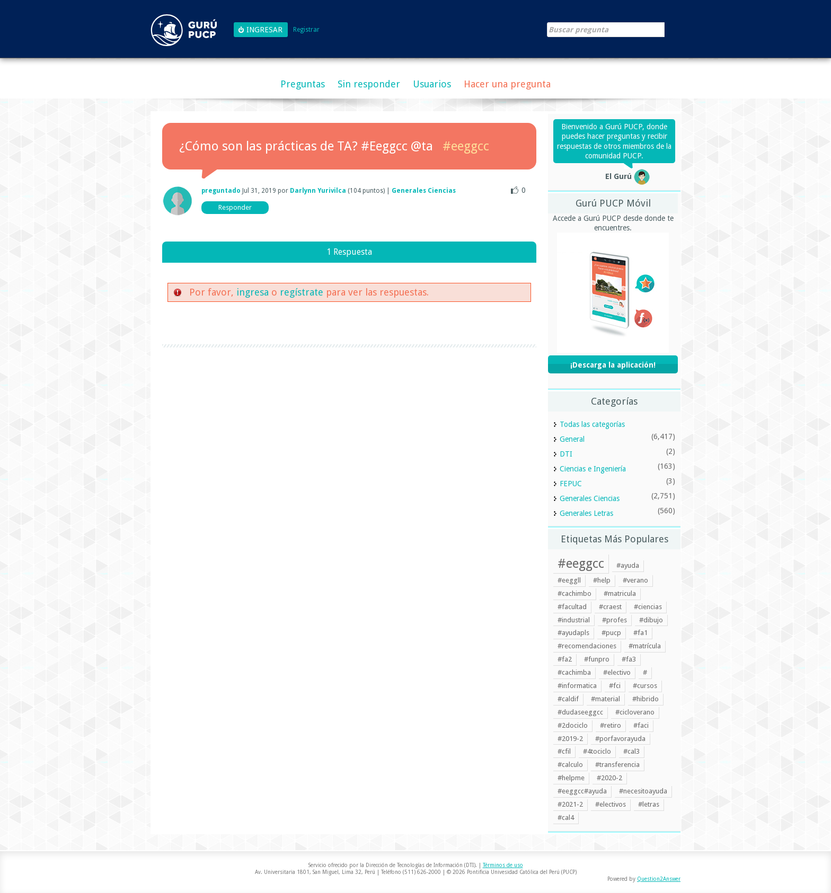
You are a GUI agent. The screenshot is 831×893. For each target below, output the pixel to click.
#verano (635, 580)
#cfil (564, 751)
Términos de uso (503, 865)
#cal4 (566, 817)
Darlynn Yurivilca (318, 190)
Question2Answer (658, 879)
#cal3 (631, 751)
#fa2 (565, 659)
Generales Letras (586, 513)
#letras (648, 804)
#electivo (617, 672)
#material (605, 699)
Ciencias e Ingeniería (593, 469)
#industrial (574, 620)
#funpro (596, 659)
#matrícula (645, 646)
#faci (641, 725)
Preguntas (302, 84)
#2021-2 (570, 804)
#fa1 (640, 633)
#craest (610, 607)
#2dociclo (573, 725)
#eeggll (569, 580)
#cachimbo (574, 593)
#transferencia (617, 765)
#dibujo (651, 620)
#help (602, 580)
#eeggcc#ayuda (582, 791)
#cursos (645, 686)
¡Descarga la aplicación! (613, 365)
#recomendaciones (587, 646)
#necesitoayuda (643, 791)
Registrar (306, 29)
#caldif (568, 699)
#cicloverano (635, 712)
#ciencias (648, 607)
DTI (566, 454)
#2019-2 (570, 739)
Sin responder (369, 84)
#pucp (611, 633)
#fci (615, 686)
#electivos (610, 804)
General (572, 439)
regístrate (301, 292)
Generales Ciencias (424, 190)
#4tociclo (597, 751)
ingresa (252, 292)
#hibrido (645, 699)
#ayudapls (573, 633)
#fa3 (629, 659)
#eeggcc (466, 146)
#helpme (571, 778)
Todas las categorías (592, 424)
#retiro (610, 725)
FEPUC (571, 483)
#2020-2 (609, 778)
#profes (614, 620)
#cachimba (574, 672)
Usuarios (432, 84)
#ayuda (627, 565)
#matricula (620, 593)
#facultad (572, 607)
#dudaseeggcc (580, 712)
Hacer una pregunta (507, 84)
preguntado (221, 190)
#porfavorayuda (620, 739)
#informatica (577, 686)
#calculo (570, 765)
